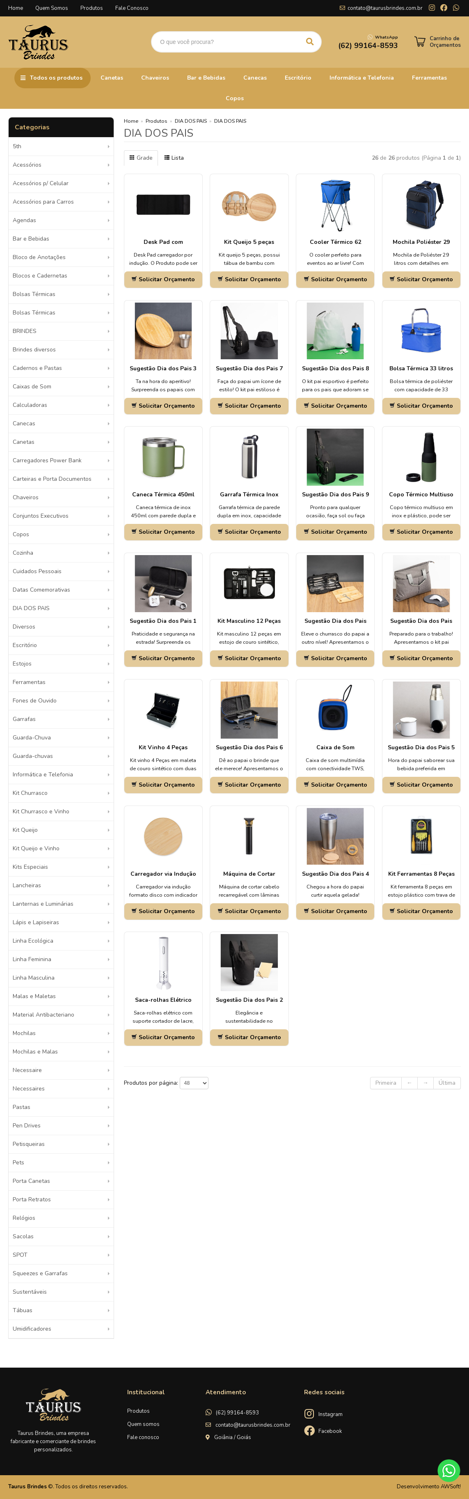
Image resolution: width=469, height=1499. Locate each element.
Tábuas (22, 1310)
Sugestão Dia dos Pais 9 (335, 494)
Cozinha (23, 553)
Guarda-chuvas (33, 756)
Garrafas (24, 719)
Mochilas (24, 1033)
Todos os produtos (56, 78)
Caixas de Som (32, 386)
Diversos (24, 627)
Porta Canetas (31, 1181)
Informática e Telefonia (361, 78)
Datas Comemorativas (41, 590)
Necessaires (29, 1089)
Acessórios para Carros (43, 202)
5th (17, 146)
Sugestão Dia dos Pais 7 (249, 368)
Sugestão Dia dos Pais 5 (421, 747)
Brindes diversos (34, 350)
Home (15, 8)
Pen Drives (27, 1125)
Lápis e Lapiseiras (36, 922)
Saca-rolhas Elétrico (163, 1000)
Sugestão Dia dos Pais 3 (163, 368)
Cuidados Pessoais (37, 571)
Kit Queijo (25, 830)
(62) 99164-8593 (237, 1412)
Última (447, 1083)
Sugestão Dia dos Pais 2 (249, 1000)
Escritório (298, 78)
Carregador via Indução (163, 874)
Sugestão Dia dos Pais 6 (249, 747)
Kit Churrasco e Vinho (41, 811)
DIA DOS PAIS (31, 608)
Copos (235, 98)
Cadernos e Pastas (37, 368)
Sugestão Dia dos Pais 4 (335, 874)
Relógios (24, 1218)
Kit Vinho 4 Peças (163, 747)
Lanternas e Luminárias (43, 904)
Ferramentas (429, 78)
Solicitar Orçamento (163, 279)
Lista (174, 158)
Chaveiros (155, 78)
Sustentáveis (30, 1292)
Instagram (330, 1414)
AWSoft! (451, 1486)
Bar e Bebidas (206, 78)
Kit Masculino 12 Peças (249, 621)
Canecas (255, 78)
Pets (18, 1162)
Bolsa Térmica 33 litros (421, 368)
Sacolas (23, 1236)
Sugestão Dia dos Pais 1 (163, 621)
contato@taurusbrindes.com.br (385, 8)
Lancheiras (27, 885)
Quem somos (143, 1424)
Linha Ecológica (33, 941)
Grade (141, 158)
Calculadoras (30, 405)
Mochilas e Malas (35, 1052)
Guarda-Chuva (32, 737)
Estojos (22, 664)
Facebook (330, 1431)
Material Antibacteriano (43, 1015)
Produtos (91, 8)
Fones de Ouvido (35, 701)
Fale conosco (143, 1437)
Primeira (385, 1083)
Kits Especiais (30, 867)
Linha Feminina (32, 959)
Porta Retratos (32, 1199)
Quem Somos (51, 8)
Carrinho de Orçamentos (445, 41)
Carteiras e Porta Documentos (52, 479)
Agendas (24, 220)
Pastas (21, 1107)
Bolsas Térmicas (34, 294)
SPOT (20, 1255)
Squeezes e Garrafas (40, 1273)
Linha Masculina (34, 978)
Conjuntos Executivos (41, 516)
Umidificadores (32, 1329)
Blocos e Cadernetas (40, 276)
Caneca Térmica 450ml (163, 494)
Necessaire (27, 1070)
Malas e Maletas (34, 996)
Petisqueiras (29, 1144)
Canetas (112, 78)
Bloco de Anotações (39, 257)
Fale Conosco (132, 8)
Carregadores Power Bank (47, 460)
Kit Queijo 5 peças (249, 242)
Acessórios (27, 165)
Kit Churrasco (30, 793)
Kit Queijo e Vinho (36, 848)
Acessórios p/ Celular (41, 183)
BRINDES (25, 331)
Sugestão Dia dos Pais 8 (335, 368)
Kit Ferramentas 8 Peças (421, 874)
